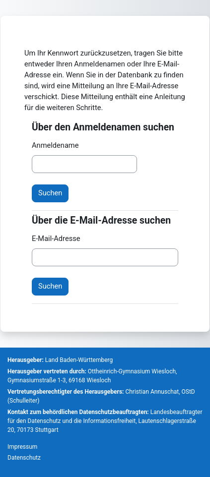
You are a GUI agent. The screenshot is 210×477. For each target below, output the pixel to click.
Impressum (22, 446)
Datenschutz (24, 457)
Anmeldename (55, 145)
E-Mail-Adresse (56, 238)
